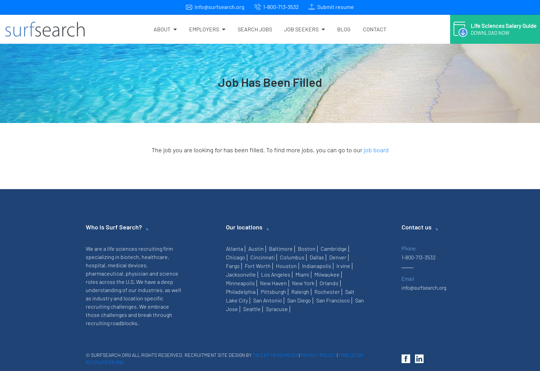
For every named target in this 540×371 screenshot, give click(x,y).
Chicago (235, 257)
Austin (256, 248)
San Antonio (267, 300)
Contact (374, 29)
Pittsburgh (273, 291)
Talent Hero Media (275, 355)
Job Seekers (304, 29)
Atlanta (234, 248)
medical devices (127, 265)
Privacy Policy (318, 355)
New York (303, 283)
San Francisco (333, 300)
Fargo (233, 265)
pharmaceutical (104, 273)
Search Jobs (255, 29)
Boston (306, 248)
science (168, 273)
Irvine (343, 265)
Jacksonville (241, 274)
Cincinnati (262, 257)
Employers (207, 29)
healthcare (155, 257)
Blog (344, 29)
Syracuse (277, 309)
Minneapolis (240, 283)
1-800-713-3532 (281, 6)
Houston (286, 265)
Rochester (327, 291)
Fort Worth (258, 265)
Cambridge (334, 248)
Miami (302, 274)
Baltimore (281, 248)
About (165, 29)
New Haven (273, 283)
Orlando (329, 283)
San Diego (299, 300)
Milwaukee (327, 274)
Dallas (317, 257)
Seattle (252, 309)
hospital (95, 265)
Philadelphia (241, 291)
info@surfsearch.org (220, 6)
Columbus (292, 257)
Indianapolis (316, 265)
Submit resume (335, 6)
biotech (130, 257)
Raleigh (300, 291)
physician (137, 273)
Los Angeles (275, 274)
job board (376, 150)
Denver (337, 257)
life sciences (122, 248)
